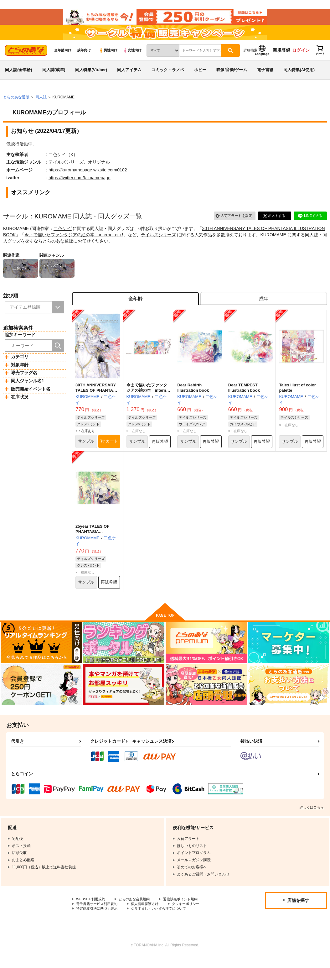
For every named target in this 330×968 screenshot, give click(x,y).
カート (109, 450)
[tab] (263, 306)
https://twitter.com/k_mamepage (80, 184)
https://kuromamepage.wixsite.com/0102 (88, 176)
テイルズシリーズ (158, 241)
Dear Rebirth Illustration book (193, 396)
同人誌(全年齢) (18, 76)
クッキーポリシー (193, 915)
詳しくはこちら (312, 817)
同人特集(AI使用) (299, 76)
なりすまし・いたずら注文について (165, 920)
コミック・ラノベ (168, 76)
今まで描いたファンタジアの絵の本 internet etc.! (73, 241)
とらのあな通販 (16, 104)
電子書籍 (265, 76)
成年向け (84, 57)
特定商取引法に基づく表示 (98, 920)
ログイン (301, 56)
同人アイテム (129, 76)
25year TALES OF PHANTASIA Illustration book (92, 541)
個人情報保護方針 (150, 915)
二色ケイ (62, 235)
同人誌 (41, 104)
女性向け (132, 57)
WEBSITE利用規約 (92, 910)
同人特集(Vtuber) (91, 76)
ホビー (200, 76)
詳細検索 (250, 57)
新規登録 (281, 56)
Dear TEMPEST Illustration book (244, 396)
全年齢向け (62, 57)
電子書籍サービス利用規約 (98, 915)
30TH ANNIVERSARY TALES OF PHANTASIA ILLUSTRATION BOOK (97, 399)
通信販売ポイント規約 (187, 910)
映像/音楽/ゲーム (231, 76)
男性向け (108, 57)
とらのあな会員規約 (138, 910)
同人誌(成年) (53, 76)
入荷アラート (232, 222)
